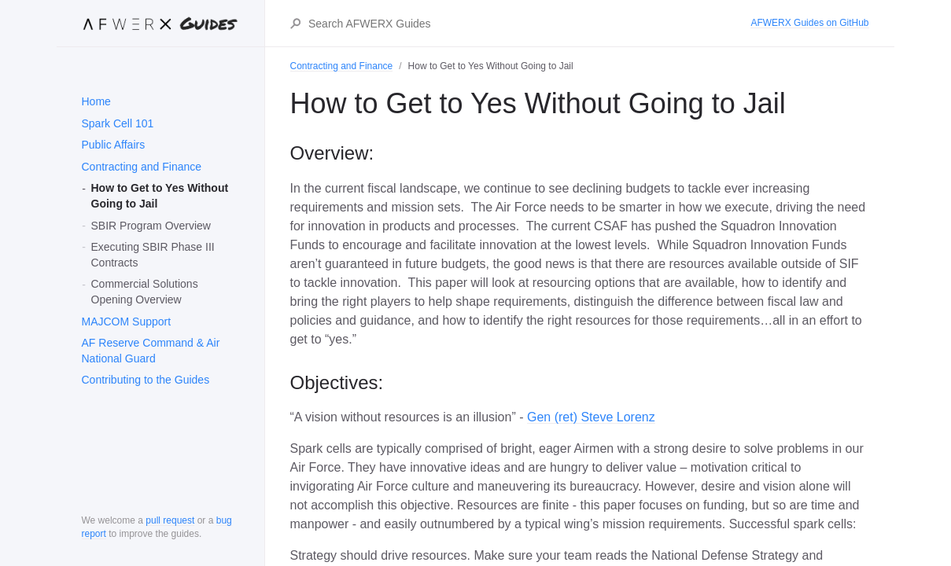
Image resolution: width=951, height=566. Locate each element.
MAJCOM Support (126, 321)
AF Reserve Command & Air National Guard (151, 350)
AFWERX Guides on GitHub (809, 22)
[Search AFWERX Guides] (528, 23)
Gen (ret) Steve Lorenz (591, 417)
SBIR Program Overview (151, 225)
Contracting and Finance (142, 166)
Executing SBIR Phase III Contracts (153, 255)
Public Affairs (114, 144)
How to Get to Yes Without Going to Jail (160, 196)
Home (96, 101)
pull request (170, 520)
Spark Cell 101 (118, 123)
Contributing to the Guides (146, 379)
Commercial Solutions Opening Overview (144, 291)
